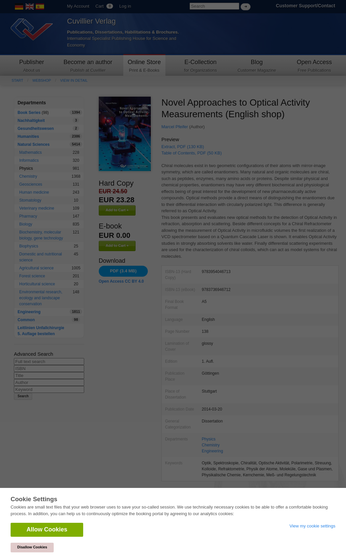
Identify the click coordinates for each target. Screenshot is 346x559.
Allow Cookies (47, 529)
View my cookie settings (313, 525)
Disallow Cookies (32, 547)
